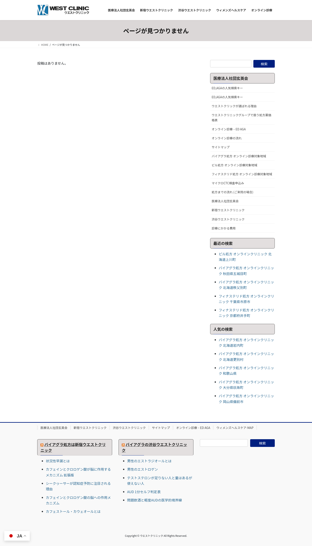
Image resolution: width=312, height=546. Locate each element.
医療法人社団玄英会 (225, 201)
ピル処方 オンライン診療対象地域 (234, 165)
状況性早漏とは (58, 460)
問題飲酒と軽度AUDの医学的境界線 (154, 500)
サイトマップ (221, 147)
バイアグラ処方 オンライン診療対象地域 (239, 156)
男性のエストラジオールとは (149, 460)
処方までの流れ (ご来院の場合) (232, 192)
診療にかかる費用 (224, 228)
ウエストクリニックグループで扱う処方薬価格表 (241, 117)
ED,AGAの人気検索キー (227, 88)
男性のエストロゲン (142, 469)
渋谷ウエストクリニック (228, 219)
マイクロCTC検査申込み (228, 183)
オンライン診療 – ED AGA (229, 129)
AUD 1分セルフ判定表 (143, 491)
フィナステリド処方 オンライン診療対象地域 (242, 174)
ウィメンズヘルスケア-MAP (234, 427)
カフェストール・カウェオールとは (73, 511)
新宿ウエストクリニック (228, 210)
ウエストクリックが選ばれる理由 (234, 106)
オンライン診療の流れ (227, 138)
